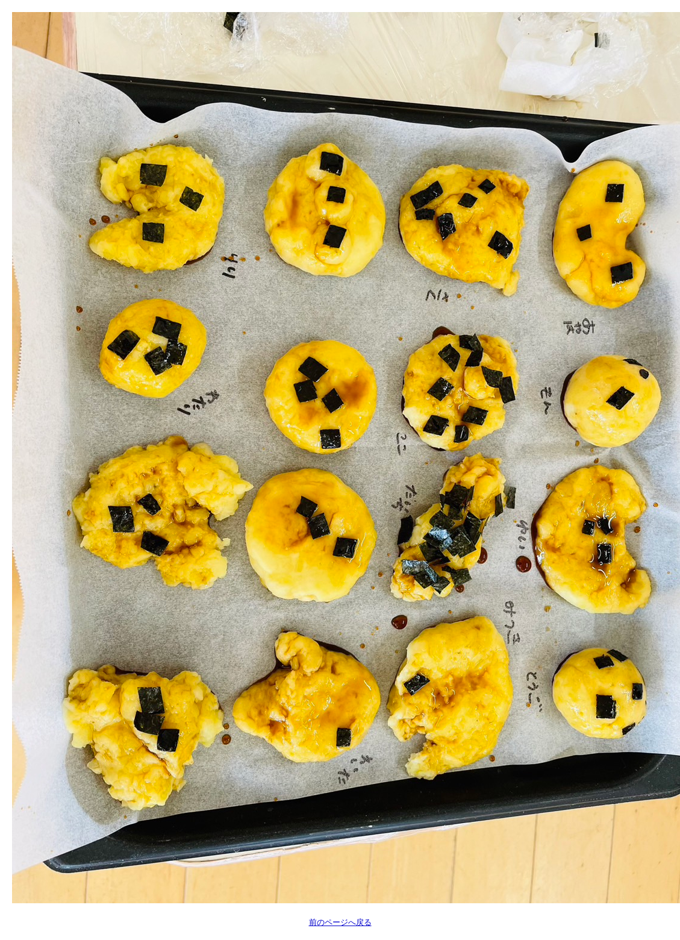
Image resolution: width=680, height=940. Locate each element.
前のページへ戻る (340, 922)
